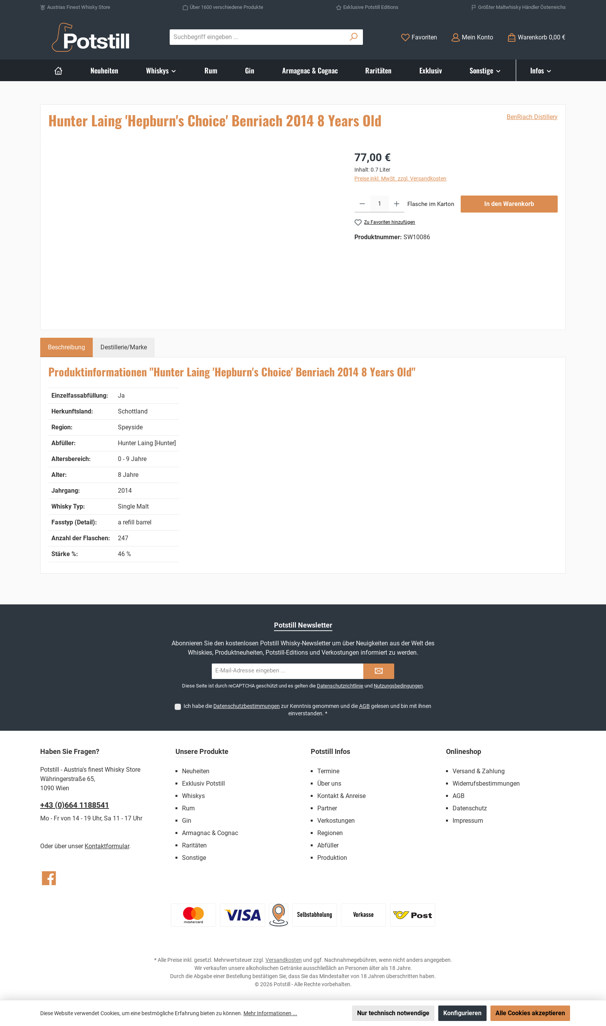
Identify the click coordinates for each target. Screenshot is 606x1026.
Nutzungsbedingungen (398, 686)
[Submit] (378, 671)
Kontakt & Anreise (341, 796)
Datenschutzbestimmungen (246, 706)
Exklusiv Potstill (203, 783)
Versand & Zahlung (479, 771)
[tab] (66, 347)
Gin (186, 820)
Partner (327, 808)
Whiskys (193, 796)
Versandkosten (284, 960)
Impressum (468, 820)
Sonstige (194, 857)
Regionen (330, 833)
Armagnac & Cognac (210, 833)
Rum (188, 808)
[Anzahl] (379, 204)
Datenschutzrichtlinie (340, 686)
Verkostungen (336, 820)
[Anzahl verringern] (362, 204)
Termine (328, 771)
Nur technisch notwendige (393, 1013)
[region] (194, 233)
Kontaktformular (107, 846)
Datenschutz (470, 808)
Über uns (329, 783)
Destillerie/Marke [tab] (123, 347)
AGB (364, 706)
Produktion (332, 857)
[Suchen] (354, 37)
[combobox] (257, 37)
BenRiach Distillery (532, 117)
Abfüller (328, 845)
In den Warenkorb (509, 204)
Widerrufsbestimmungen (486, 783)
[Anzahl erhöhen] (397, 204)
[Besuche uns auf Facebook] (49, 878)
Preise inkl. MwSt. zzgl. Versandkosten (400, 178)
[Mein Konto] (472, 37)
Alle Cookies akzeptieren (530, 1013)
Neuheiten (195, 771)
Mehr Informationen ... (270, 1013)
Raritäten (194, 845)
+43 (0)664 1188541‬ (74, 805)
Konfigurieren (462, 1013)
